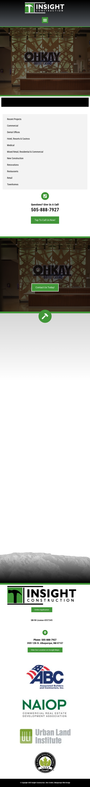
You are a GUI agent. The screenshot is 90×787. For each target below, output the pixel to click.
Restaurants (12, 171)
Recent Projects (14, 119)
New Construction (15, 158)
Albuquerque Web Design (62, 783)
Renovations (13, 164)
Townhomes (12, 184)
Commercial (12, 125)
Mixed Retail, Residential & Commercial (25, 151)
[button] (45, 20)
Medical (10, 145)
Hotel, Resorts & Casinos (18, 138)
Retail (9, 177)
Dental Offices (13, 132)
